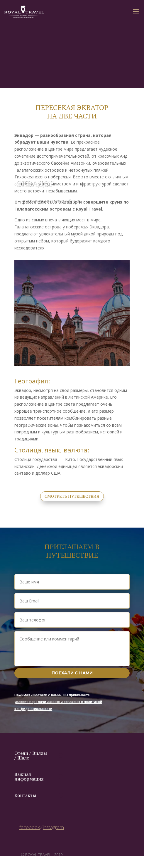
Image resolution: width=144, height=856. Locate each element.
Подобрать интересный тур (50, 201)
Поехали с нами (72, 673)
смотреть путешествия (72, 496)
